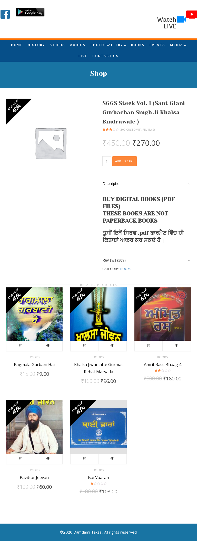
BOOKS (137, 45)
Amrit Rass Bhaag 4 (162, 364)
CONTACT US (105, 56)
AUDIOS (77, 45)
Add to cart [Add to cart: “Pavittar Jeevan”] (20, 459)
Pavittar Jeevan (34, 477)
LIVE (82, 56)
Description (112, 183)
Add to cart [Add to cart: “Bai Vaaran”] (84, 459)
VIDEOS (57, 45)
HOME (17, 45)
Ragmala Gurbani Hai (34, 364)
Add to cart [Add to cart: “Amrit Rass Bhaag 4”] (149, 346)
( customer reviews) (137, 129)
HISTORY (36, 45)
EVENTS (157, 45)
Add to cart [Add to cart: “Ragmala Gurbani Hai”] (20, 346)
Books (125, 268)
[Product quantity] (106, 161)
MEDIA (176, 45)
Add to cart (124, 161)
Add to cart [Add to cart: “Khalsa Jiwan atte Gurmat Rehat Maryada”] (84, 346)
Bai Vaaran (98, 477)
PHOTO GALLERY (107, 45)
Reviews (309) (114, 260)
